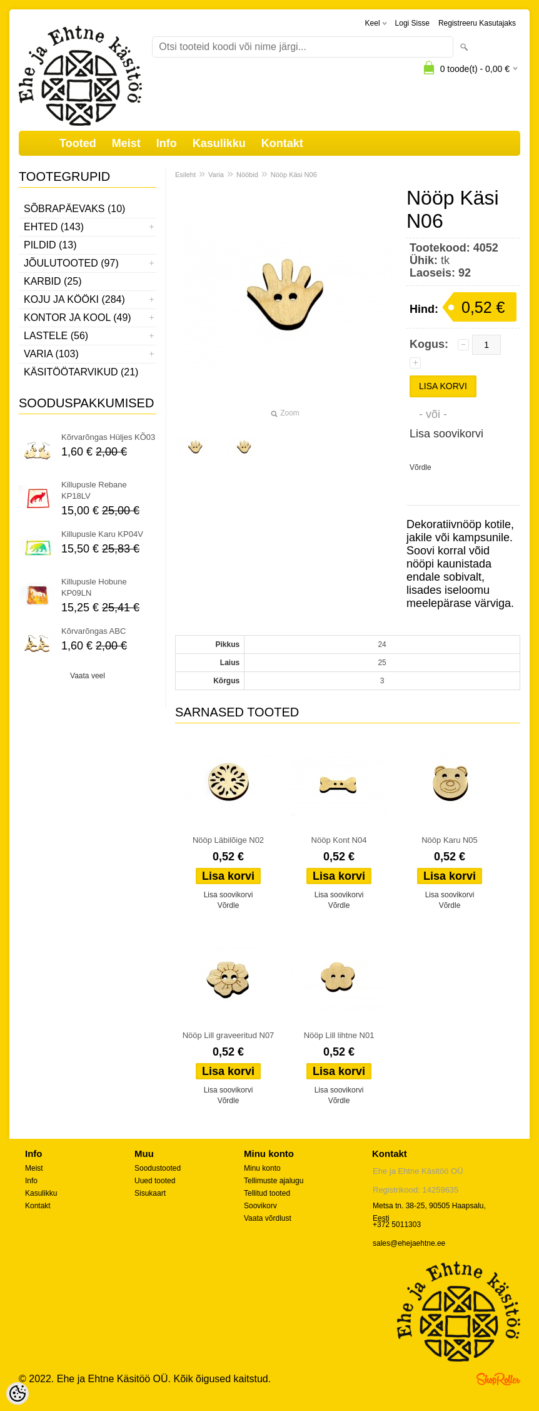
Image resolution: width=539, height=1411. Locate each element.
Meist (126, 143)
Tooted (77, 143)
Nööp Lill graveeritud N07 (229, 1035)
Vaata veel (87, 675)
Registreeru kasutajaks (477, 23)
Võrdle (420, 467)
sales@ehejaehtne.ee (409, 1243)
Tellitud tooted (267, 1193)
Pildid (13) (50, 245)
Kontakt (282, 143)
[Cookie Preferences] (17, 1393)
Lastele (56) (56, 335)
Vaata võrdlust (267, 1218)
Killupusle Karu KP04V (102, 534)
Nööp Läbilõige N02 (228, 840)
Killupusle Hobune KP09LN (94, 587)
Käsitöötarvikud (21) (81, 372)
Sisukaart (150, 1193)
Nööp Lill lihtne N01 (339, 1035)
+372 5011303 (397, 1224)
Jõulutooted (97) (71, 263)
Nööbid (247, 174)
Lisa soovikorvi (446, 433)
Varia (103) (51, 354)
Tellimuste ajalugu (273, 1180)
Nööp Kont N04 (339, 840)
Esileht (185, 174)
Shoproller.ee (498, 1379)
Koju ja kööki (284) (74, 299)
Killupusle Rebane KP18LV (94, 490)
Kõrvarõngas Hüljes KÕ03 (108, 437)
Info (166, 143)
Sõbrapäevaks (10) (74, 208)
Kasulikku (219, 143)
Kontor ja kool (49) (77, 317)
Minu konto (262, 1168)
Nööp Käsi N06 (294, 174)
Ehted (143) (54, 227)
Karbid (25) (52, 281)
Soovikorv (260, 1205)
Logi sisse (412, 23)
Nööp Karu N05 (449, 840)
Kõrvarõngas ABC (93, 631)
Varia (216, 174)
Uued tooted (154, 1180)
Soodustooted (157, 1168)
